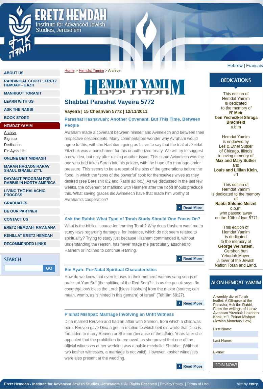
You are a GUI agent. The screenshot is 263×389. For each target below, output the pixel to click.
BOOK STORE (16, 118)
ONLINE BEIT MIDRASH (25, 158)
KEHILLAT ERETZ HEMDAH (28, 235)
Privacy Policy (171, 384)
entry (253, 384)
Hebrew (235, 65)
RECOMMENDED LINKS (25, 244)
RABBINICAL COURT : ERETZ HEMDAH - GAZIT (30, 83)
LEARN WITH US (18, 101)
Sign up (10, 139)
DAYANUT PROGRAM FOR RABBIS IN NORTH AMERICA (29, 181)
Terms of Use (198, 384)
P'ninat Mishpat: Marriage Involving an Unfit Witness (119, 314)
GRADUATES (15, 203)
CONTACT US (16, 219)
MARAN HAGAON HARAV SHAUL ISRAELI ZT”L (26, 168)
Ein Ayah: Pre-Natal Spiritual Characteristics (111, 269)
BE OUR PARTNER (20, 211)
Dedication (13, 145)
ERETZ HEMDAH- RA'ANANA (29, 227)
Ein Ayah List (14, 151)
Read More (192, 208)
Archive (10, 132)
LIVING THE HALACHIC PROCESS (24, 193)
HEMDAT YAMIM (18, 126)
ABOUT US (13, 73)
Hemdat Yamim (91, 70)
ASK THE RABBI (18, 109)
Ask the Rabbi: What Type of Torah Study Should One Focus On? (132, 218)
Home (69, 70)
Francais (254, 65)
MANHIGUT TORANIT (23, 93)
